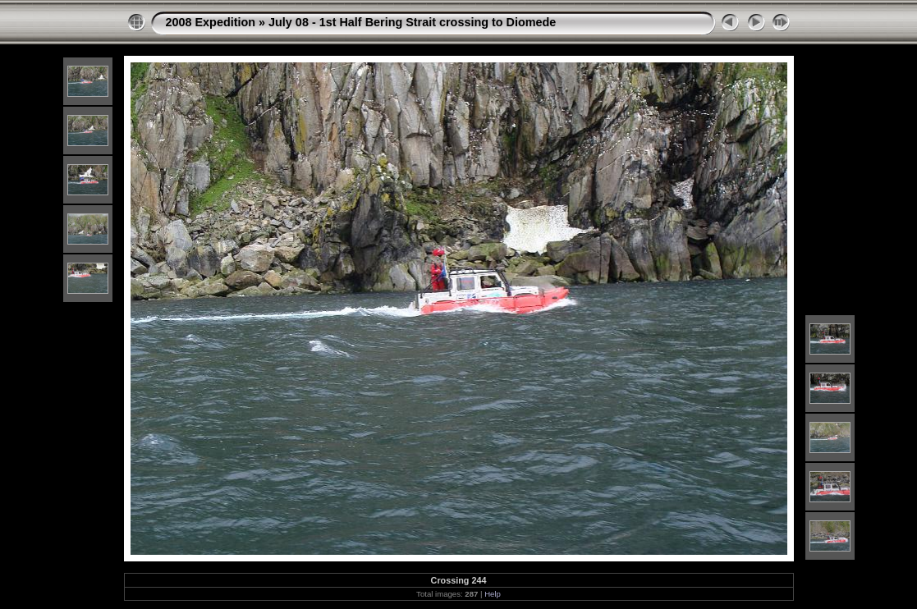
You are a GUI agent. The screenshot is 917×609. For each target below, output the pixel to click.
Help (492, 593)
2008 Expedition (211, 22)
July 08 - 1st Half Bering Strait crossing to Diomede (412, 22)
